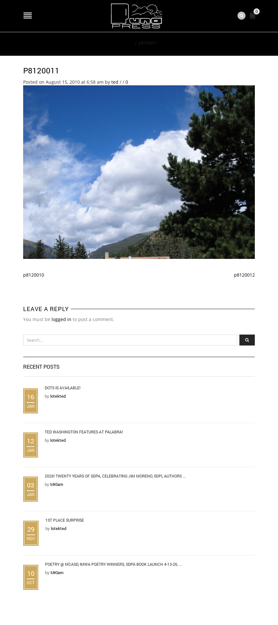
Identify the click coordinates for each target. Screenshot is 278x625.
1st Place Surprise (64, 520)
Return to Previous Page (225, 42)
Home (127, 43)
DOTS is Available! (62, 387)
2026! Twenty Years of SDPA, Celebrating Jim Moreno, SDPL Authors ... (115, 475)
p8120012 (244, 275)
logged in (61, 319)
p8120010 (33, 275)
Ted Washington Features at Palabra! (84, 431)
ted (114, 82)
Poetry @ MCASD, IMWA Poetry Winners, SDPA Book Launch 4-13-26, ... (113, 564)
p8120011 (41, 70)
